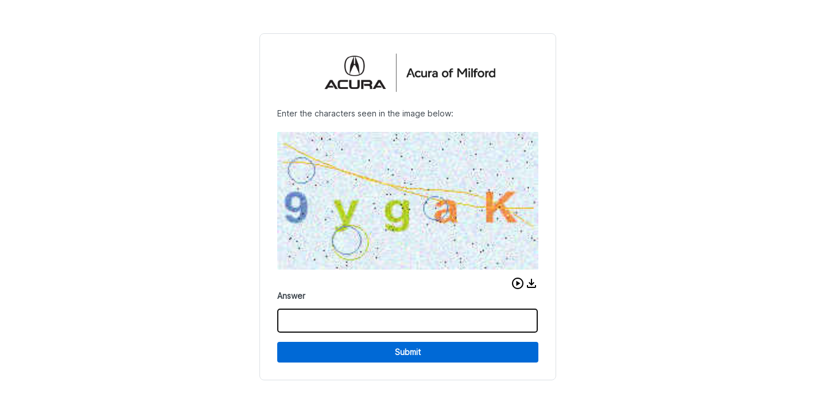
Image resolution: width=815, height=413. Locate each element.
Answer (291, 296)
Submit (408, 352)
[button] (518, 283)
